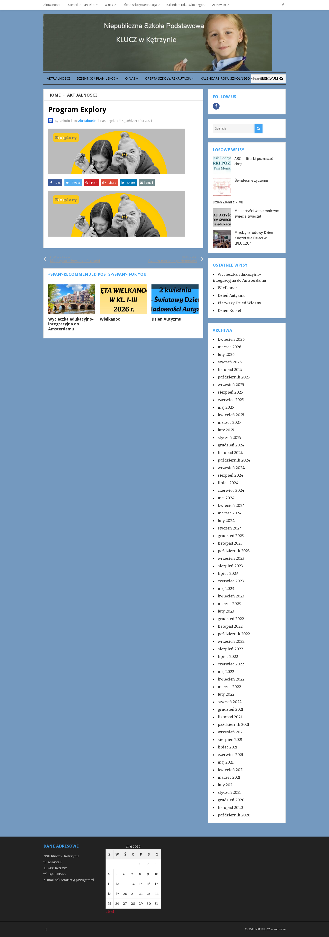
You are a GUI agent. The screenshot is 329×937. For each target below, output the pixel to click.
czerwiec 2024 (231, 490)
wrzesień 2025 (231, 384)
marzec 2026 (229, 347)
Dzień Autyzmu (166, 319)
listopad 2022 (230, 626)
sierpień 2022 (230, 649)
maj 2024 (226, 498)
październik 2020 (234, 815)
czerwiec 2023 (231, 581)
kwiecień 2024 (231, 505)
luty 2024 (226, 520)
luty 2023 (226, 611)
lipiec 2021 (227, 747)
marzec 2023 (229, 603)
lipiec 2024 (228, 483)
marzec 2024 (229, 513)
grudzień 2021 (230, 709)
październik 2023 (234, 550)
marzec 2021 (229, 777)
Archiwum (219, 5)
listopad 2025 (230, 369)
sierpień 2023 (230, 566)
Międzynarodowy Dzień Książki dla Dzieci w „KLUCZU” (253, 238)
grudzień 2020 (231, 800)
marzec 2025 (229, 422)
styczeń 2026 (230, 362)
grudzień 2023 (231, 535)
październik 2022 (234, 634)
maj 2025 (226, 407)
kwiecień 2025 (231, 415)
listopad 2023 (230, 543)
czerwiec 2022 (231, 664)
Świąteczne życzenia (251, 180)
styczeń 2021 (229, 792)
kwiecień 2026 (231, 339)
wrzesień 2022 (231, 641)
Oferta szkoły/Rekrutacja (139, 5)
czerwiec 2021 (230, 754)
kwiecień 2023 (231, 596)
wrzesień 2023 (231, 558)
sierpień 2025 (230, 392)
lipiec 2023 (228, 573)
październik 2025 (234, 377)
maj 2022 (226, 671)
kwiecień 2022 (231, 679)
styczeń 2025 (229, 437)
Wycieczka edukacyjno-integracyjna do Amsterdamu (71, 324)
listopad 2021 (230, 717)
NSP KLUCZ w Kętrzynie (270, 929)
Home (54, 95)
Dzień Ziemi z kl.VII (228, 202)
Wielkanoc (110, 319)
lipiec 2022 (228, 656)
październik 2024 (234, 460)
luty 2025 (226, 430)
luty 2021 (226, 785)
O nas (109, 5)
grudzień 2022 (231, 618)
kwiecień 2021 (231, 769)
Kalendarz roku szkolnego (184, 5)
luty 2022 (226, 694)
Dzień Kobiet (229, 310)
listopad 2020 (230, 807)
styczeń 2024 (230, 528)
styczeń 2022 (229, 701)
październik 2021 (233, 724)
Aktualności (51, 5)
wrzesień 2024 (231, 467)
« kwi (110, 912)
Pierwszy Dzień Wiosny (239, 303)
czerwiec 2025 (231, 399)
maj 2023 (226, 588)
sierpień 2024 (230, 475)
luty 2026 (226, 354)
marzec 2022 (229, 686)
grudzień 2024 (231, 445)
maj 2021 (225, 762)
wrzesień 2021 (231, 732)
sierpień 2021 (230, 739)
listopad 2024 (230, 452)
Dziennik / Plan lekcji (80, 5)
